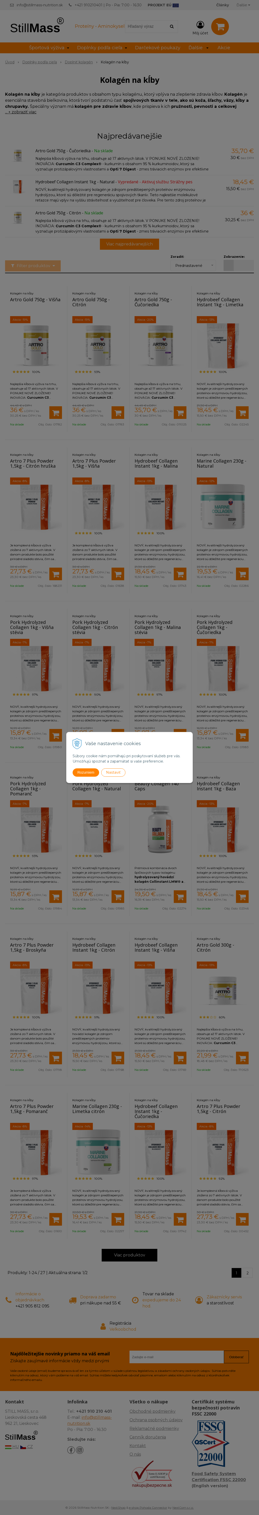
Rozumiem (85, 772)
